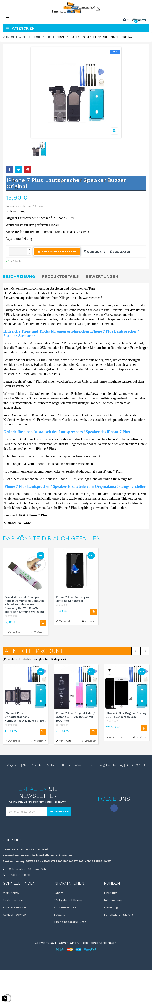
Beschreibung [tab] (19, 276)
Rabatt (58, 893)
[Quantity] (18, 251)
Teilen (9, 169)
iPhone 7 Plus (30, 494)
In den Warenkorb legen (57, 251)
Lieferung (111, 907)
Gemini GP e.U (135, 765)
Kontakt (67, 765)
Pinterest (27, 169)
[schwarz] (109, 669)
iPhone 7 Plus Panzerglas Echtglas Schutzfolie (72, 599)
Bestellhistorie (13, 900)
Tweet (18, 169)
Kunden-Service (14, 907)
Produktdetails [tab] (60, 276)
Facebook (114, 808)
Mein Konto (11, 893)
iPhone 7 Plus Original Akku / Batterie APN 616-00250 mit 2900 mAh (75, 717)
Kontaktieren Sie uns (119, 915)
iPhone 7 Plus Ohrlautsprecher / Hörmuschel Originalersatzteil (25, 717)
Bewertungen (102, 276)
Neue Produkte (33, 765)
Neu (41, 555)
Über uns (12, 840)
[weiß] (109, 673)
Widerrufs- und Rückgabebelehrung (99, 765)
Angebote (13, 765)
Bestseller (53, 765)
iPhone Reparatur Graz (70, 922)
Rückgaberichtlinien (68, 900)
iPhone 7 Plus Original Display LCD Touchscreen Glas (126, 715)
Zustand (59, 915)
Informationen (114, 900)
